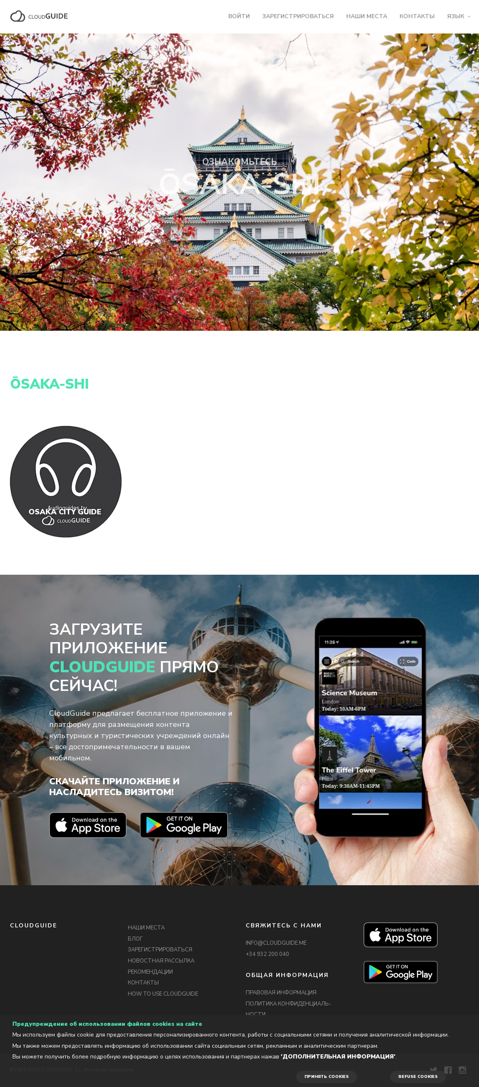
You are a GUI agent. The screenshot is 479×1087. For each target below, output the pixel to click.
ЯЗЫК (455, 16)
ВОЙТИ (239, 16)
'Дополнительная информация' (338, 1057)
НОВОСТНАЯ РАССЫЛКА (161, 961)
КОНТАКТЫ (417, 16)
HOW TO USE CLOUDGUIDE (163, 994)
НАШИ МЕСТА (366, 16)
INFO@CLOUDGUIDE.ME (276, 943)
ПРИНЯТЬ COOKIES (326, 1077)
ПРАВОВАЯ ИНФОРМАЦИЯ (281, 992)
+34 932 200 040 (267, 954)
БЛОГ (135, 939)
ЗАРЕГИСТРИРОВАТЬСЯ (298, 16)
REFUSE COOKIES (418, 1077)
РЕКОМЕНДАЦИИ (150, 972)
